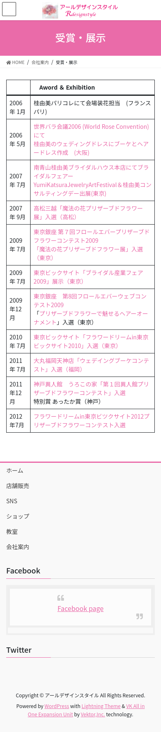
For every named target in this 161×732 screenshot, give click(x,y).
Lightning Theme (101, 705)
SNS (11, 501)
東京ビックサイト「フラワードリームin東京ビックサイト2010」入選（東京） (90, 341)
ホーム (15, 470)
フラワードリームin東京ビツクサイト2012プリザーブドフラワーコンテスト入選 (91, 420)
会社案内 (17, 546)
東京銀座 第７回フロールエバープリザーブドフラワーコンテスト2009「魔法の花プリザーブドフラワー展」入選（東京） (91, 244)
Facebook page (80, 608)
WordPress (57, 705)
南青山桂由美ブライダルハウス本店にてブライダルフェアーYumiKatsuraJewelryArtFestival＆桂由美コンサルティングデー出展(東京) (92, 180)
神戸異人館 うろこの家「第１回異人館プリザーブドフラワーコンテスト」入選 (91, 388)
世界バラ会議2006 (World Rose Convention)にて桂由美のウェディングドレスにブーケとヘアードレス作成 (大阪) (91, 139)
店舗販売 (17, 485)
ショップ (17, 516)
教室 (12, 531)
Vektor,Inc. (93, 714)
